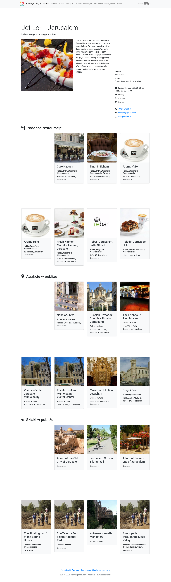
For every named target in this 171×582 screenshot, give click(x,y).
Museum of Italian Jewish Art (101, 392)
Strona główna (57, 4)
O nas (119, 4)
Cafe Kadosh (65, 166)
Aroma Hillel (32, 241)
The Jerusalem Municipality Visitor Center (66, 394)
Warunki (75, 570)
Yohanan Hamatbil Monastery (101, 535)
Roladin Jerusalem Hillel (135, 243)
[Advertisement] (85, 16)
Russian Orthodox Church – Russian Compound (101, 318)
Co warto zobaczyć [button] (83, 4)
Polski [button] (143, 4)
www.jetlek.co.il (124, 116)
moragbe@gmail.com (127, 113)
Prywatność (66, 570)
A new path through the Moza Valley (134, 537)
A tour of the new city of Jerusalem (134, 460)
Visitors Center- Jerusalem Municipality (34, 394)
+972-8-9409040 (124, 109)
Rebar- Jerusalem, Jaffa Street (101, 243)
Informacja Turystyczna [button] (104, 4)
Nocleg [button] (68, 4)
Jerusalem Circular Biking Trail (102, 460)
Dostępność (86, 570)
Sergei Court (131, 390)
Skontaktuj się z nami (101, 570)
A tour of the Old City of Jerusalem (68, 460)
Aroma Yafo (130, 166)
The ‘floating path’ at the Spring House (35, 537)
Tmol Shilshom (99, 166)
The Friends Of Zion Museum (132, 316)
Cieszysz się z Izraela (37, 3)
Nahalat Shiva (65, 315)
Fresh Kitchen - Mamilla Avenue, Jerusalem (67, 245)
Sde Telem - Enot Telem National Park (67, 537)
